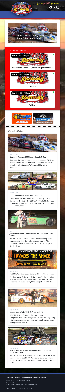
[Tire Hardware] (43, 118)
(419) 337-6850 (11, 382)
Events (14, 388)
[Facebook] (50, 7)
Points (29, 388)
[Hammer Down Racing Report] (22, 118)
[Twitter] (54, 7)
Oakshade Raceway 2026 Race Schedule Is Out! (30, 37)
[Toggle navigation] (56, 15)
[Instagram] (57, 7)
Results (22, 388)
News (8, 388)
